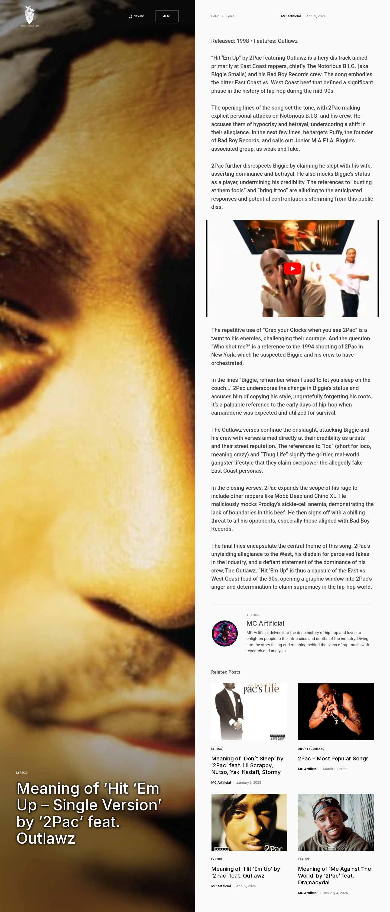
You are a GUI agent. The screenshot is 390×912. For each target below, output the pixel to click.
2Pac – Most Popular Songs (333, 758)
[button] (137, 16)
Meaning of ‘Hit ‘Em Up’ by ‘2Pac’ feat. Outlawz (245, 872)
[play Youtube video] (292, 268)
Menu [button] (167, 16)
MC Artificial (265, 623)
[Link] (249, 711)
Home (215, 16)
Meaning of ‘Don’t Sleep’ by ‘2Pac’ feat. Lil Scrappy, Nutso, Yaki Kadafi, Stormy (247, 765)
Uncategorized (311, 748)
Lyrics (21, 772)
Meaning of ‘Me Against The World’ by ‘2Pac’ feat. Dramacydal (334, 876)
